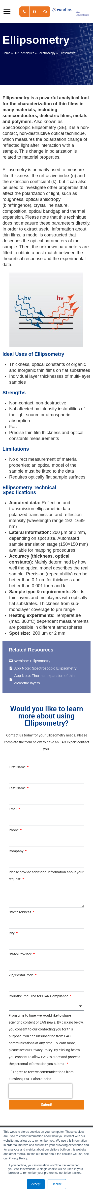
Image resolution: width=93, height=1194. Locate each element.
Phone (14, 830)
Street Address (20, 912)
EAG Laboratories (70, 11)
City (12, 933)
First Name (17, 767)
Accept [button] (35, 1184)
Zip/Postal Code (21, 975)
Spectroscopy (46, 53)
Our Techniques (24, 53)
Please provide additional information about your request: (46, 875)
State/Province (20, 954)
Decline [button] (57, 1184)
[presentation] (40, 1091)
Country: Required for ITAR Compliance (39, 996)
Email (13, 809)
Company (16, 851)
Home (6, 53)
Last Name (17, 788)
